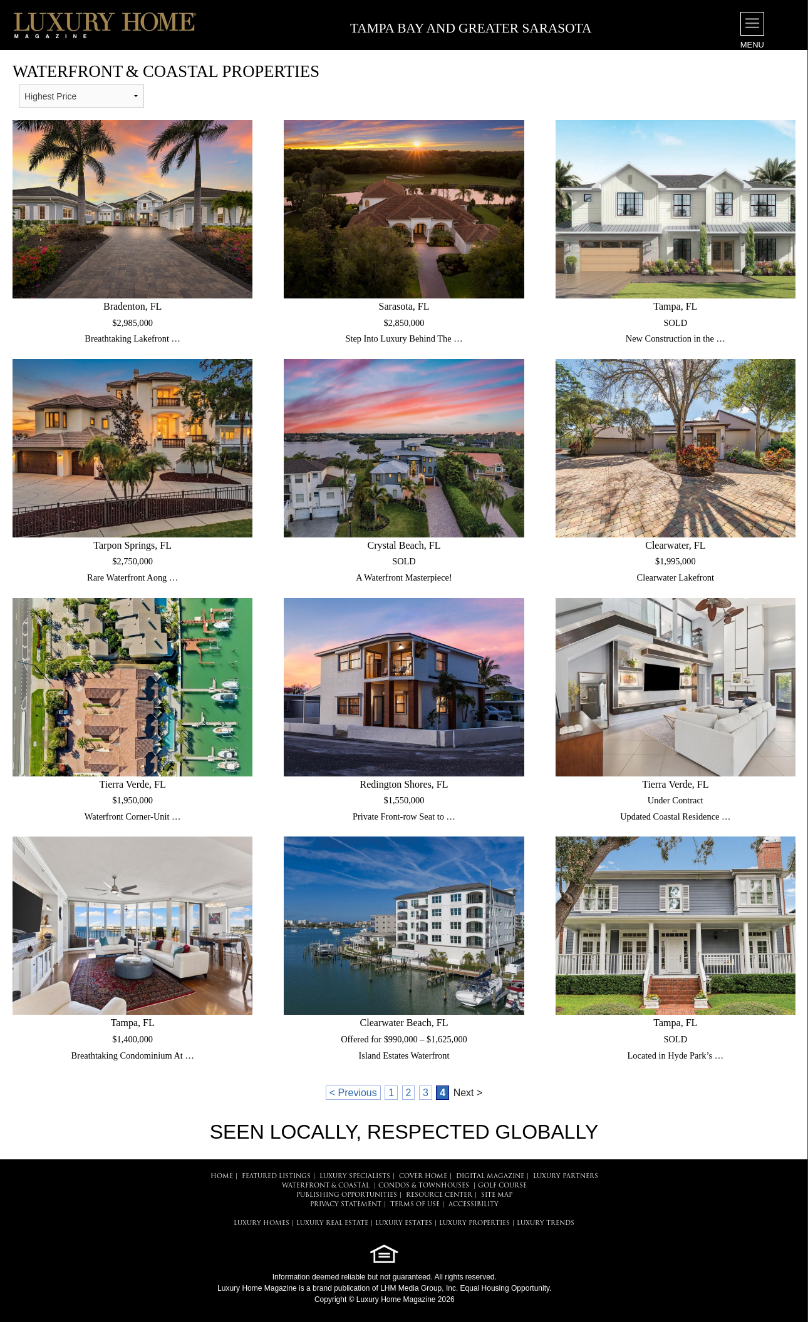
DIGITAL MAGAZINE (490, 1176)
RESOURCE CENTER (439, 1195)
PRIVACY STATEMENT (345, 1204)
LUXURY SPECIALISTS (354, 1176)
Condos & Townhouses (423, 1185)
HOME (221, 1176)
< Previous (353, 1092)
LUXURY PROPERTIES (474, 1223)
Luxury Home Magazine (257, 1288)
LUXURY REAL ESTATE (332, 1223)
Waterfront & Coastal (326, 1185)
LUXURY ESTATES (403, 1223)
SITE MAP (496, 1195)
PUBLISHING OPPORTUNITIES (346, 1195)
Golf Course (502, 1185)
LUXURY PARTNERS (565, 1176)
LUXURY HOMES (261, 1223)
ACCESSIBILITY (473, 1204)
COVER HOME (423, 1176)
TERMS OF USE (415, 1204)
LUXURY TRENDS (545, 1223)
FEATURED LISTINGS (276, 1176)
